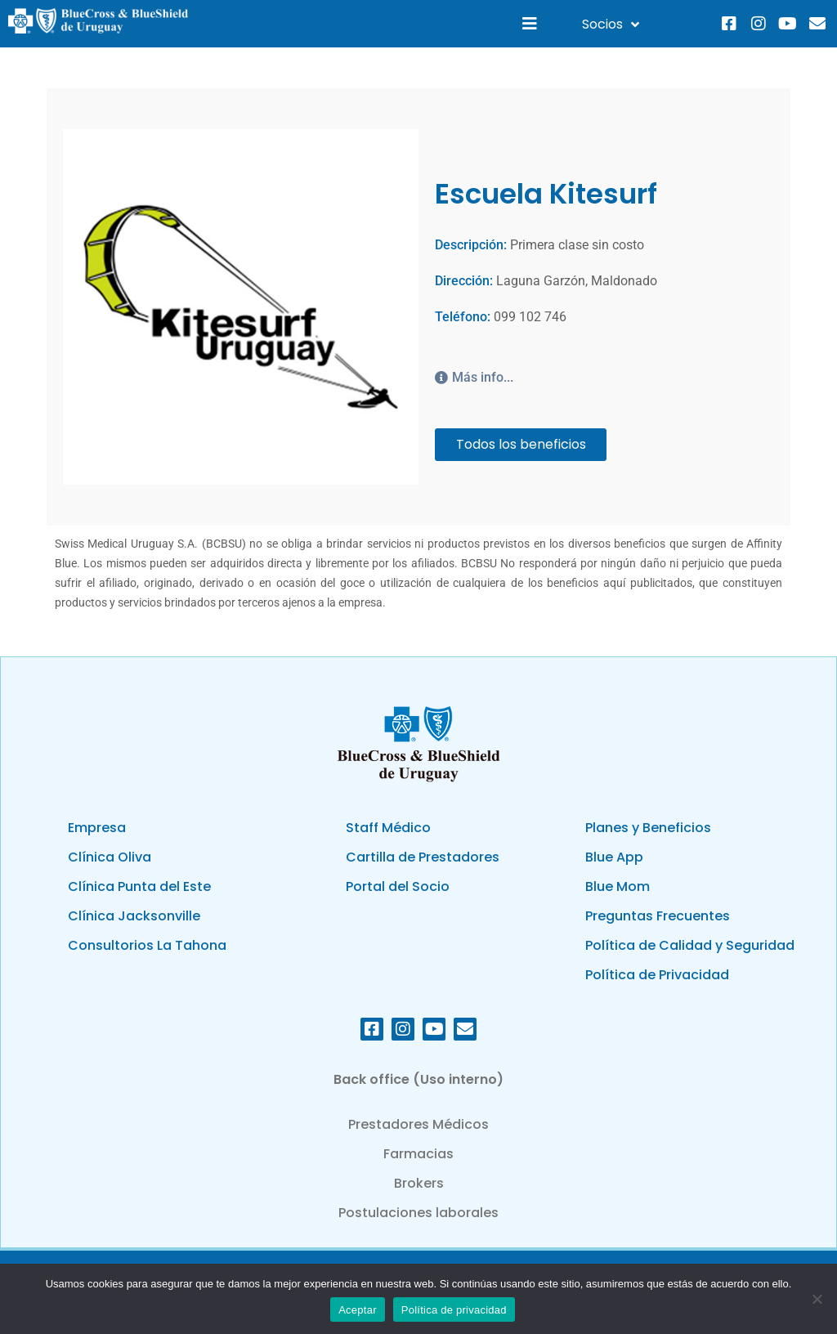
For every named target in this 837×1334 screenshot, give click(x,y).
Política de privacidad (454, 1310)
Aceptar (357, 1310)
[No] (816, 1299)
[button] (530, 24)
